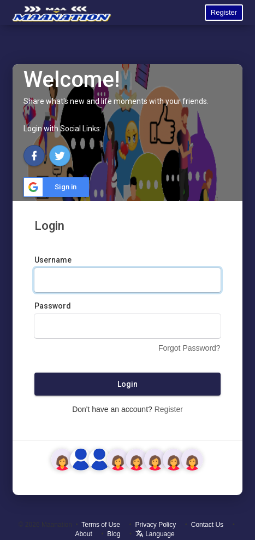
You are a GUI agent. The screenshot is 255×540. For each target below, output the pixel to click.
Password (52, 305)
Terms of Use (100, 525)
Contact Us (207, 525)
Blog (113, 534)
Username (53, 260)
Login (127, 384)
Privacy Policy (155, 525)
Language (155, 534)
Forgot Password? (189, 348)
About (83, 534)
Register (224, 12)
